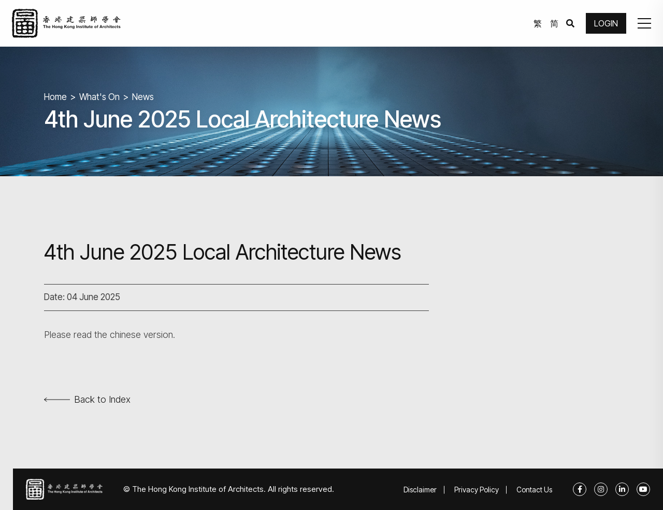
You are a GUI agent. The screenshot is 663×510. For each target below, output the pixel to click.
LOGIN (606, 23)
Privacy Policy (476, 489)
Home (55, 97)
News (143, 97)
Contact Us (534, 489)
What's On (99, 97)
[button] (644, 23)
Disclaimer (420, 489)
